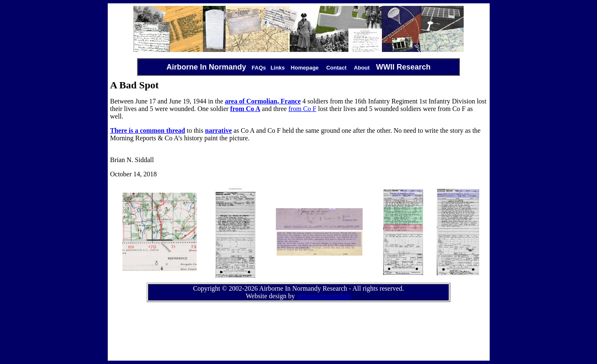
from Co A (245, 108)
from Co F (302, 108)
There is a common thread (147, 130)
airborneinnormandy (323, 295)
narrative (218, 130)
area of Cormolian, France (263, 101)
